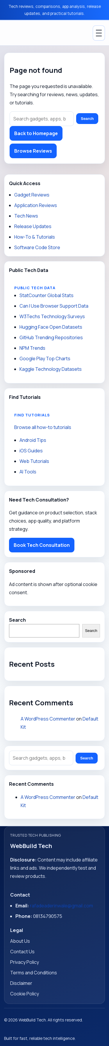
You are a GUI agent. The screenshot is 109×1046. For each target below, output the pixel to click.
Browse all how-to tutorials (42, 427)
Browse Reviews (33, 151)
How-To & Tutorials (34, 237)
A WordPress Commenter (48, 719)
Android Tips (32, 440)
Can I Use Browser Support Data (53, 306)
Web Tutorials (34, 461)
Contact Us (22, 951)
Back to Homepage (36, 133)
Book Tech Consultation (42, 545)
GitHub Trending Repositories (51, 337)
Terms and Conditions (33, 972)
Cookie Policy (24, 993)
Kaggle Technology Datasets (50, 369)
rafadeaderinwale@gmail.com (61, 905)
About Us (20, 941)
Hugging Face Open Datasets (50, 327)
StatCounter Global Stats (46, 295)
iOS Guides (31, 450)
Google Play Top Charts (44, 358)
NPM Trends (32, 348)
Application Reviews (35, 205)
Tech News (26, 216)
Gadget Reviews (31, 195)
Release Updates (32, 226)
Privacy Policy (24, 962)
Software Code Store (37, 247)
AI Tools (27, 471)
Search (87, 118)
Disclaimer (21, 983)
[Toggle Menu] (99, 33)
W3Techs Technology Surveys (52, 316)
